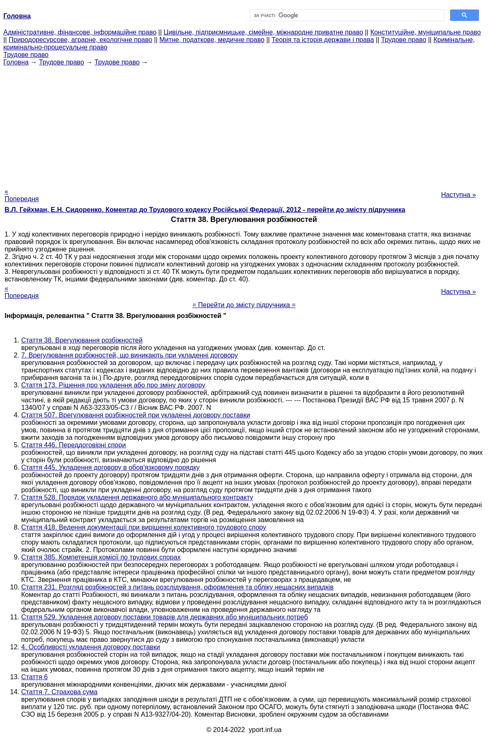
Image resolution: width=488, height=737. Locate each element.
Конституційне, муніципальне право (425, 32)
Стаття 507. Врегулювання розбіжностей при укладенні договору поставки (135, 415)
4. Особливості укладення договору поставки (90, 647)
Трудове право (403, 39)
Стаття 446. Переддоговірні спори (73, 445)
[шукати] (346, 15)
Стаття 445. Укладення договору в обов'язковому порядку (110, 467)
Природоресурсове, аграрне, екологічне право (80, 39)
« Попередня (22, 195)
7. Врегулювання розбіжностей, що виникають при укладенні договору (129, 355)
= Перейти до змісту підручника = (244, 304)
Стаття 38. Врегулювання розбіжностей (82, 340)
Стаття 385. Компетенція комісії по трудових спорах (101, 557)
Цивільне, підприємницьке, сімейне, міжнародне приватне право (263, 32)
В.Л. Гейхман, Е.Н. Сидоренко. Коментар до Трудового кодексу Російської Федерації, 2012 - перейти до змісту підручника (205, 209)
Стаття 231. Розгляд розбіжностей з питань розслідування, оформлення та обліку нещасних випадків (177, 587)
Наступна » (458, 194)
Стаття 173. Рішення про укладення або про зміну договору (113, 385)
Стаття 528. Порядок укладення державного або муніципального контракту (137, 497)
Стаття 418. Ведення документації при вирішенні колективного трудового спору (143, 527)
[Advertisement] (244, 124)
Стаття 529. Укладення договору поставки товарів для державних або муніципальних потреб (164, 617)
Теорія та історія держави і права (322, 39)
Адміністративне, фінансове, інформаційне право (79, 32)
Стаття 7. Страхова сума (59, 691)
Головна (16, 62)
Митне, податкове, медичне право (211, 39)
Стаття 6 (34, 676)
